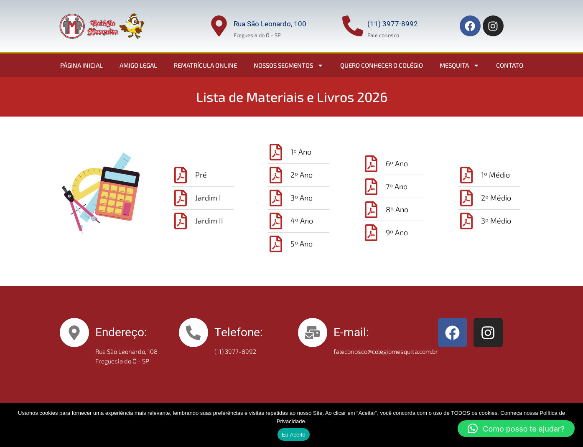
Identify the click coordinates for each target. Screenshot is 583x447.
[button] (516, 428)
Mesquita (459, 65)
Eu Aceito (294, 435)
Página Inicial (81, 65)
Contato (509, 65)
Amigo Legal (138, 65)
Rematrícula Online (205, 65)
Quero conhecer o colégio (381, 65)
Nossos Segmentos (288, 65)
